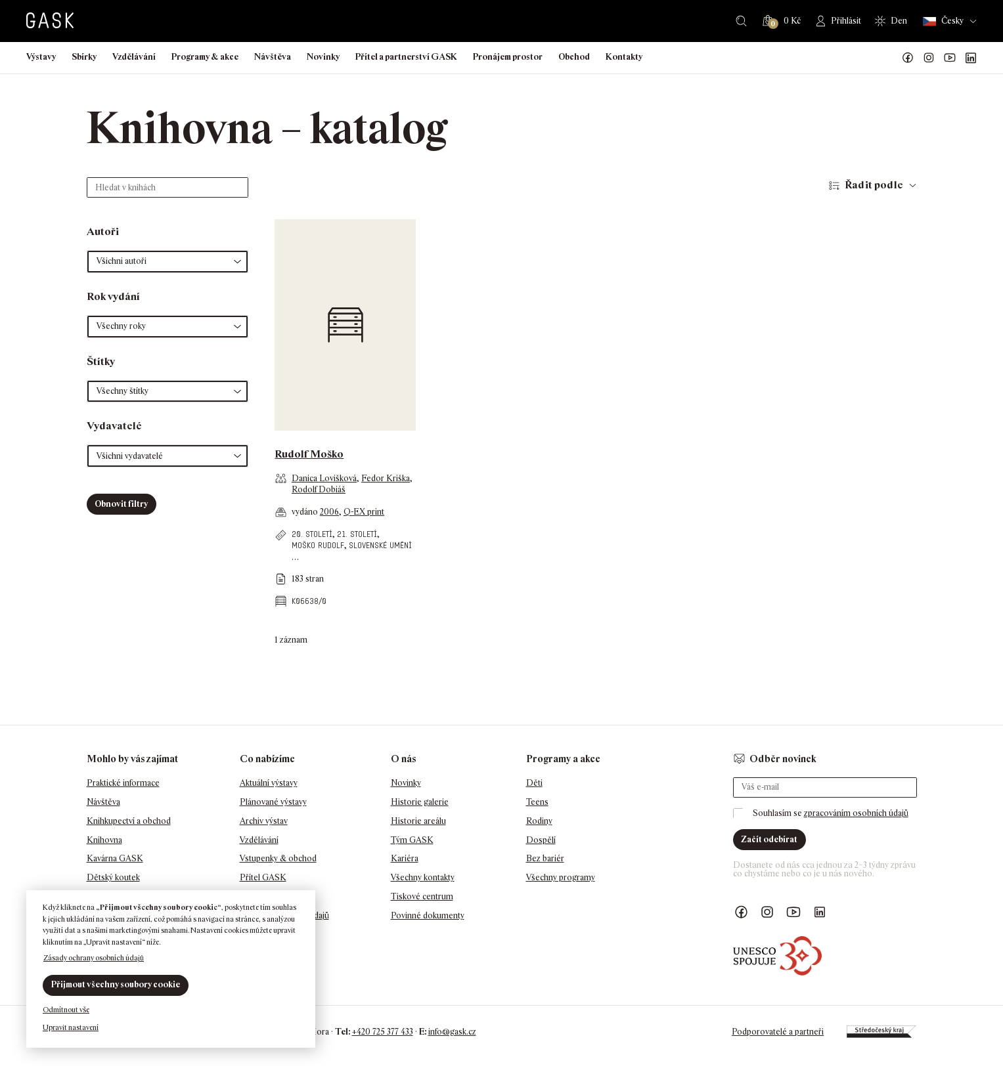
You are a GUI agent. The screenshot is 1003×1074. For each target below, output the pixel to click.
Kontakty (624, 57)
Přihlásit (846, 21)
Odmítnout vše (66, 1009)
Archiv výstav (264, 821)
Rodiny (539, 821)
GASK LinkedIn (971, 58)
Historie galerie (420, 802)
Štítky (101, 361)
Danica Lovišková (324, 478)
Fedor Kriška (385, 478)
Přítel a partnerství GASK (406, 57)
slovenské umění (380, 545)
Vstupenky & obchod (278, 858)
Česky (943, 21)
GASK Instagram (929, 58)
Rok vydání (113, 296)
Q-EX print (364, 512)
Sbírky (84, 57)
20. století (312, 534)
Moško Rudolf (318, 545)
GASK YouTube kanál (950, 58)
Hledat (741, 21)
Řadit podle (874, 185)
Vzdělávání (134, 57)
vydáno (306, 512)
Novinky (323, 57)
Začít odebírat (769, 839)
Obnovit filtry (121, 504)
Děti (534, 783)
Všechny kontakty (423, 877)
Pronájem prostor (508, 57)
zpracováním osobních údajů (856, 813)
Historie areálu (418, 821)
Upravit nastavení (71, 1027)
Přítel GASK (263, 877)
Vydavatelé (114, 425)
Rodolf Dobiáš (318, 489)
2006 (329, 512)
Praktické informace (123, 783)
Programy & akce (204, 57)
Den (899, 21)
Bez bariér (545, 858)
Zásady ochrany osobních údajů (93, 957)
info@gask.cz (452, 1032)
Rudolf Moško (309, 454)
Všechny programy (560, 877)
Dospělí (541, 840)
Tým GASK (412, 840)
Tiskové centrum (422, 896)
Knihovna (104, 840)
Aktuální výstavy (269, 783)
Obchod (574, 57)
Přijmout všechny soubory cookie (115, 984)
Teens (537, 802)
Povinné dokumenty (427, 915)
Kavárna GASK (115, 858)
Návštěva (272, 57)
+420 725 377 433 (382, 1032)
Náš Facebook (908, 58)
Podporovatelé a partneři (778, 1032)
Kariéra (404, 858)
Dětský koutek (113, 877)
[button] (168, 261)
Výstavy (41, 57)
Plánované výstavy (273, 802)
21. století (357, 534)
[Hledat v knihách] (168, 187)
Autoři (103, 231)
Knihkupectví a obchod (129, 821)
